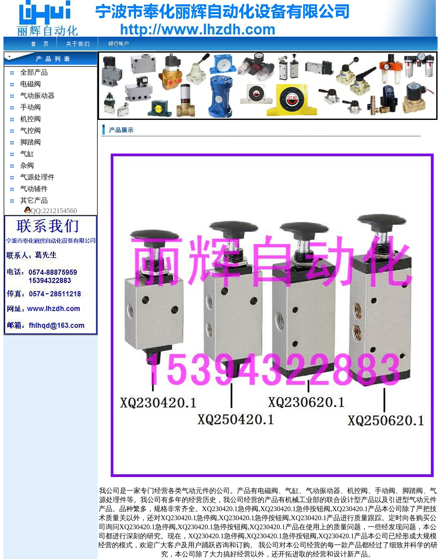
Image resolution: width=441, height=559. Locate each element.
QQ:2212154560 (50, 210)
